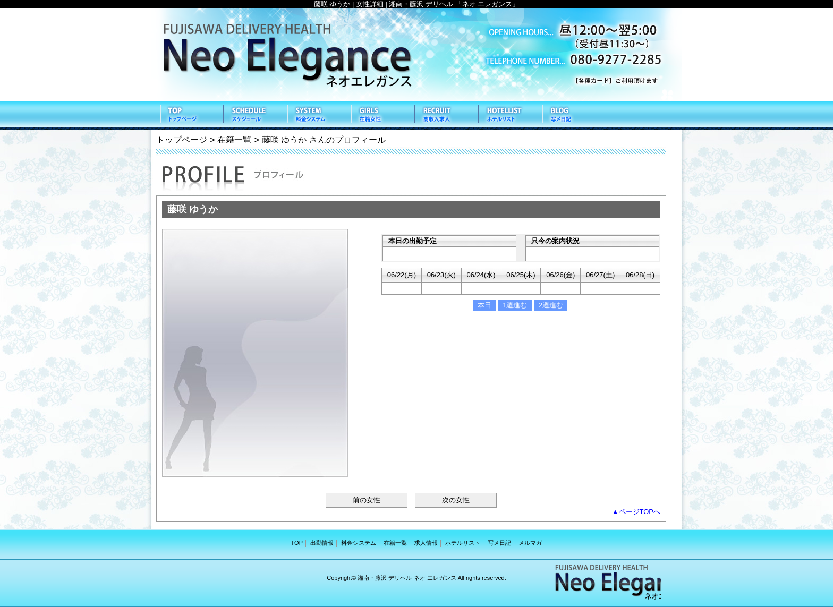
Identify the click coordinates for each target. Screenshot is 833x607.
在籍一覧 (382, 115)
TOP (191, 115)
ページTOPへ (640, 512)
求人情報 (446, 115)
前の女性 (366, 500)
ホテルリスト (509, 115)
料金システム (318, 115)
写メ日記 (573, 115)
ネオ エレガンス (416, 54)
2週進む (551, 305)
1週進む (515, 305)
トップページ (181, 139)
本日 (484, 305)
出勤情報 (254, 115)
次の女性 (456, 500)
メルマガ (530, 543)
